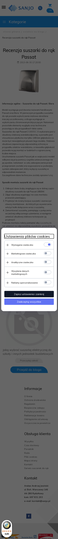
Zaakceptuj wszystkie (29, 301)
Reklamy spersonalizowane (24, 282)
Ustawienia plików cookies (27, 236)
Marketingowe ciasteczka (23, 253)
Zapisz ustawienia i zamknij (29, 294)
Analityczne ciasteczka (22, 262)
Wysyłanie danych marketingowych (20, 272)
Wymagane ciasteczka (22, 245)
